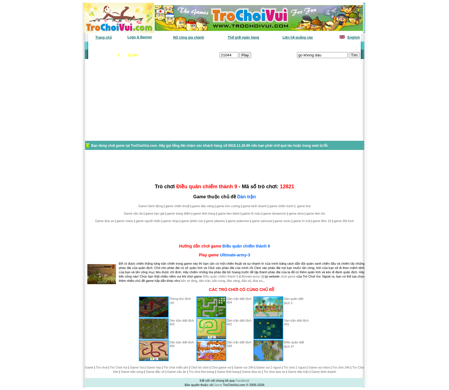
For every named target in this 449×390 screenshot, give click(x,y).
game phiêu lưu (192, 221)
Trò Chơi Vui (118, 367)
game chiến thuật (178, 206)
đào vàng (233, 280)
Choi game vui (221, 367)
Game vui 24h (243, 367)
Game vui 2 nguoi (268, 367)
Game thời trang (228, 371)
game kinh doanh (255, 206)
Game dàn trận (298, 371)
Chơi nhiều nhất (169, 46)
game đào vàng (203, 206)
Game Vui (137, 367)
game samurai (262, 221)
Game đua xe (104, 221)
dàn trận (204, 280)
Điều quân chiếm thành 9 (246, 246)
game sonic (283, 221)
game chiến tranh (281, 206)
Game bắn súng (132, 371)
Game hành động (150, 206)
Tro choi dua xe (274, 371)
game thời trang (204, 213)
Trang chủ (103, 37)
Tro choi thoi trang (201, 371)
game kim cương (228, 206)
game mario (125, 221)
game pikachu (215, 221)
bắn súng (218, 280)
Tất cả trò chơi (263, 46)
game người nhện (148, 221)
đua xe (257, 280)
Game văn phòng (106, 46)
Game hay (154, 367)
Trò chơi (101, 367)
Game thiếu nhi (293, 46)
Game (89, 367)
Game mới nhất (137, 46)
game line (304, 206)
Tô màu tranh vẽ (344, 46)
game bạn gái (155, 213)
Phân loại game (199, 46)
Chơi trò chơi (199, 367)
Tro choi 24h (341, 367)
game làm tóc (315, 213)
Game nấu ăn (133, 213)
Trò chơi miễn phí (176, 367)
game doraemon (274, 213)
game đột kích (344, 221)
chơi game (288, 276)
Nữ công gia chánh (188, 37)
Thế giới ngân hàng (243, 37)
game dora (296, 213)
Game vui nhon (319, 367)
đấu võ (246, 280)
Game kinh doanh (323, 371)
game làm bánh (229, 213)
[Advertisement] (130, 102)
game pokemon (238, 221)
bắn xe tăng (189, 280)
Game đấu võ (155, 371)
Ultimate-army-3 (235, 255)
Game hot (318, 46)
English (353, 37)
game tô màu (251, 213)
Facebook (242, 380)
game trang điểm (178, 213)
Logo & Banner (139, 37)
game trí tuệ (301, 221)
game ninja (171, 221)
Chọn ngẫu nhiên (232, 46)
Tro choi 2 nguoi (294, 367)
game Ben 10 (322, 221)
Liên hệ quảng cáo (297, 37)
